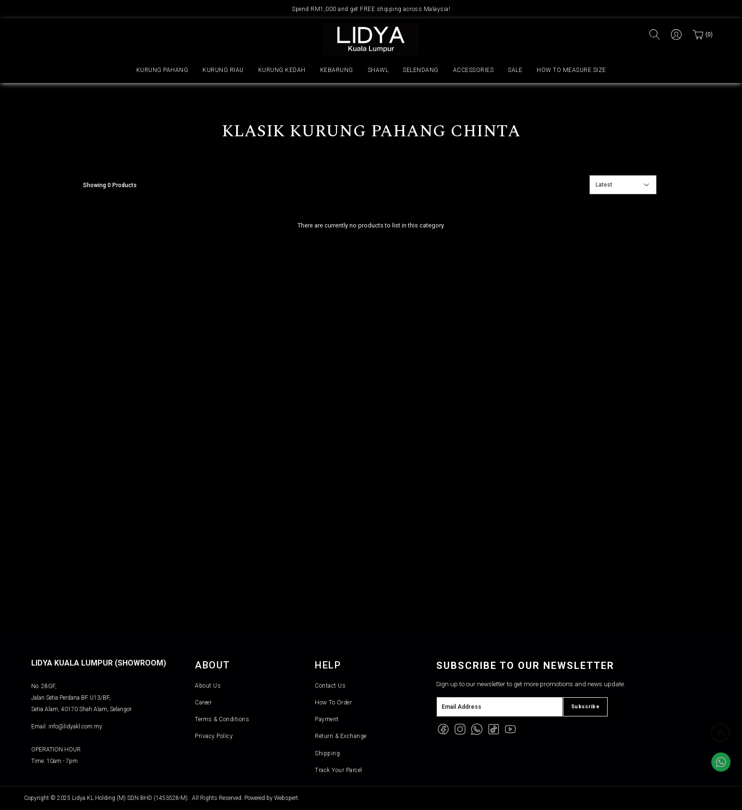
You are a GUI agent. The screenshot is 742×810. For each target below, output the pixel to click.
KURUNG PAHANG (162, 70)
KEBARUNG (336, 70)
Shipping (327, 753)
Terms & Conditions (222, 719)
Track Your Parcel (338, 770)
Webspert (286, 798)
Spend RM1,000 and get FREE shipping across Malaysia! (371, 9)
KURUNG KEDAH (282, 70)
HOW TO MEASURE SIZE (571, 70)
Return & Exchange (341, 736)
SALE (515, 70)
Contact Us (330, 685)
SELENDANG (421, 70)
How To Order (333, 702)
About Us (208, 685)
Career (203, 702)
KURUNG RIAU (223, 70)
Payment (327, 719)
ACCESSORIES (473, 70)
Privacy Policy (214, 736)
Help (328, 665)
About (212, 665)
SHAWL (378, 70)
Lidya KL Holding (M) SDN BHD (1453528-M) (130, 798)
